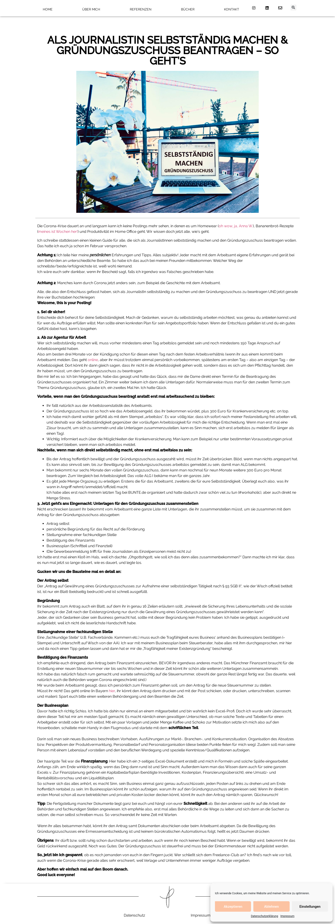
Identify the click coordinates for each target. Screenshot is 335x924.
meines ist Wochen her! (58, 231)
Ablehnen (271, 906)
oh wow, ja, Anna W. (236, 226)
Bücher (187, 9)
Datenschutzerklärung (264, 916)
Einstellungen (310, 906)
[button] (293, 7)
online (93, 360)
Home (48, 9)
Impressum (287, 916)
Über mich (91, 9)
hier (112, 691)
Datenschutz (134, 915)
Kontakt (231, 9)
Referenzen (140, 9)
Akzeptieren (233, 906)
